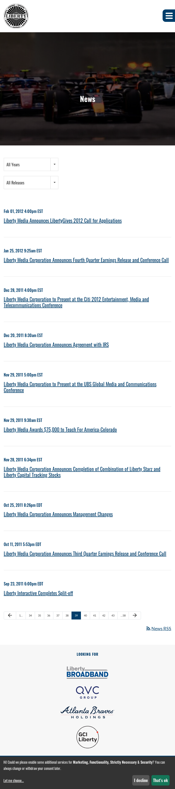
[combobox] (31, 164)
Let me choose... (13, 780)
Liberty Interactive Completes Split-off (38, 593)
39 (76, 615)
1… (21, 615)
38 (67, 615)
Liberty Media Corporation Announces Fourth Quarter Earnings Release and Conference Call (86, 260)
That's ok (160, 780)
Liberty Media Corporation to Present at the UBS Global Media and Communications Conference (80, 387)
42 (103, 615)
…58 (123, 615)
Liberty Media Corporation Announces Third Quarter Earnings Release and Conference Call (85, 553)
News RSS (158, 628)
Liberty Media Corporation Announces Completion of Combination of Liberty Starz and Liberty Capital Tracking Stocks (82, 472)
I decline (141, 780)
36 (48, 615)
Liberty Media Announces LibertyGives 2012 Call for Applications (63, 220)
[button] (169, 15)
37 (57, 615)
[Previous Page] (10, 615)
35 (39, 615)
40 (85, 615)
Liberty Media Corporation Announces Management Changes (58, 514)
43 (112, 615)
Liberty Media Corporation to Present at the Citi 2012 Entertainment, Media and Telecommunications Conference (76, 302)
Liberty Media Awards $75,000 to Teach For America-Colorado (60, 429)
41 (94, 615)
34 (30, 615)
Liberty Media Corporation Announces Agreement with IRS (56, 344)
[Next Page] (135, 615)
